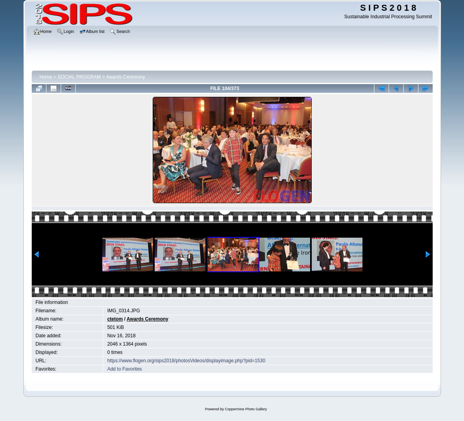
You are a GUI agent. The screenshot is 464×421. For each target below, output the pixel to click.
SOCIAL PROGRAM (79, 77)
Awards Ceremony (125, 77)
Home (46, 77)
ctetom (115, 319)
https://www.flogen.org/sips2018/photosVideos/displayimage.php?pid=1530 (186, 360)
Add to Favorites (124, 369)
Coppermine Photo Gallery (246, 409)
